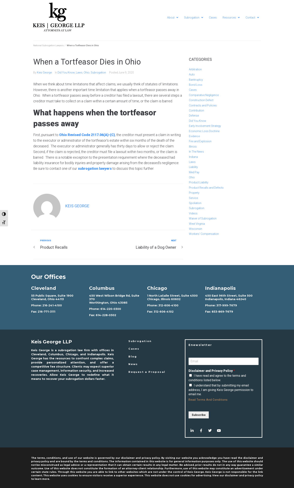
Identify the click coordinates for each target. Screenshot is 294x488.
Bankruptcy (196, 79)
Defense (194, 115)
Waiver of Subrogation (203, 218)
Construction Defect (201, 100)
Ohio (87, 72)
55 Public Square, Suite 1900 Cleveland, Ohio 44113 (52, 297)
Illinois (193, 146)
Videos (193, 213)
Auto (192, 74)
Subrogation (98, 72)
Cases (193, 89)
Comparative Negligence (204, 95)
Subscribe (199, 414)
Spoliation (195, 203)
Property (194, 192)
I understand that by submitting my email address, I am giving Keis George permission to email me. (221, 390)
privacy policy (254, 475)
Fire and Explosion (200, 141)
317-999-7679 (226, 305)
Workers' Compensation (204, 233)
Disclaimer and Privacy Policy (212, 371)
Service (193, 198)
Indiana (193, 156)
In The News (196, 151)
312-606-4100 (168, 305)
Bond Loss (195, 84)
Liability (193, 167)
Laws (79, 72)
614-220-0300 (110, 309)
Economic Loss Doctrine (204, 131)
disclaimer (232, 475)
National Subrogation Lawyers (48, 45)
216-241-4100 (52, 305)
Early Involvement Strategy (205, 125)
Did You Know (66, 72)
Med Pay (194, 172)
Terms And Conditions (212, 399)
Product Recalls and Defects (206, 187)
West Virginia (197, 223)
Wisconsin (195, 228)
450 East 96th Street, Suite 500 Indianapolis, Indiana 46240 (229, 297)
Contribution (196, 110)
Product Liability (198, 182)
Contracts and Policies (203, 105)
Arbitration (195, 69)
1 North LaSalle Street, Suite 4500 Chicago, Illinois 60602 (172, 297)
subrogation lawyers (95, 168)
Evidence (194, 136)
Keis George (44, 72)
